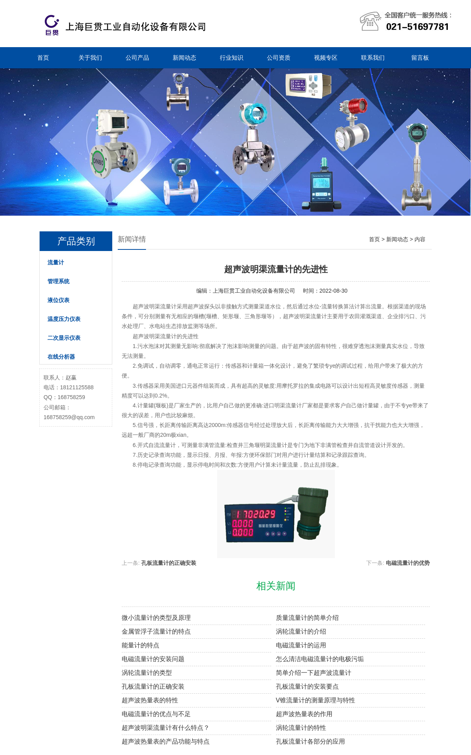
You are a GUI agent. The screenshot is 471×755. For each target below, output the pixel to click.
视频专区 (326, 57)
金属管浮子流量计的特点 (156, 631)
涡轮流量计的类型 (147, 672)
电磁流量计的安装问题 (153, 659)
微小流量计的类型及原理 (156, 617)
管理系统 (58, 281)
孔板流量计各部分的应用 (310, 741)
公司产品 (137, 57)
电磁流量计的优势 (408, 563)
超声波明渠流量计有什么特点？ (166, 727)
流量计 (55, 262)
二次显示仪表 (63, 338)
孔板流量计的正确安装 (168, 563)
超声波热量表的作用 (304, 714)
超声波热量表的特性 (150, 700)
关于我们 (90, 57)
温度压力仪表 (63, 319)
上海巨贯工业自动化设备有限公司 (254, 291)
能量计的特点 (140, 645)
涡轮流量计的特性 (301, 727)
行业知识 (231, 57)
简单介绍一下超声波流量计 (313, 672)
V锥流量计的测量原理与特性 (316, 700)
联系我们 (373, 57)
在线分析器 (61, 357)
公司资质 (278, 57)
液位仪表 (58, 300)
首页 (43, 57)
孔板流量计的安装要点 (307, 686)
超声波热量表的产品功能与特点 (166, 741)
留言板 (420, 57)
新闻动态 (184, 57)
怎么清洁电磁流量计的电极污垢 (320, 659)
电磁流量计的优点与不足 (156, 714)
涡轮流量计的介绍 (301, 631)
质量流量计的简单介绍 (307, 617)
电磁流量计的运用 (301, 645)
